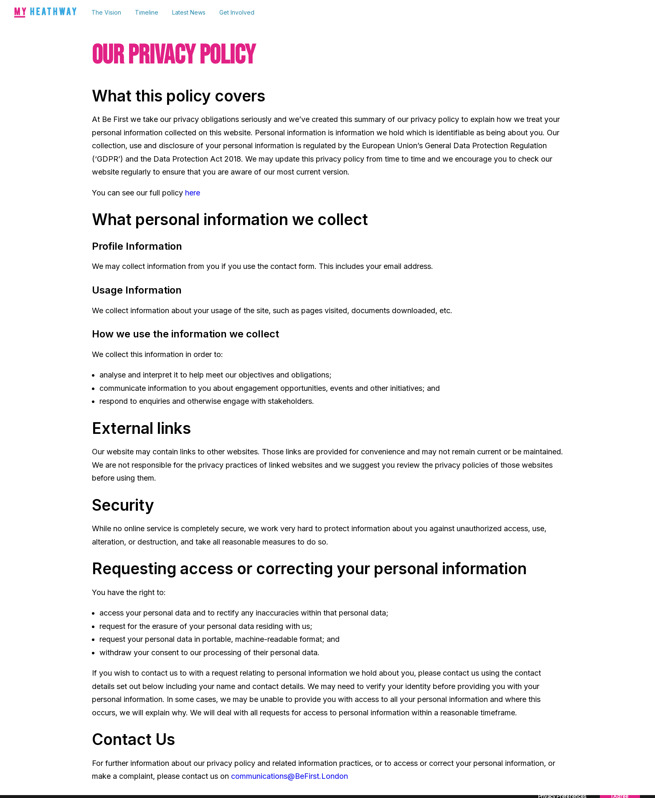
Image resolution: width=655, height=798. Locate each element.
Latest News (189, 12)
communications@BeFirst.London (289, 776)
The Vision (106, 12)
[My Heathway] (45, 13)
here (192, 192)
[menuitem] (109, 12)
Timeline (146, 12)
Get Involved (236, 12)
